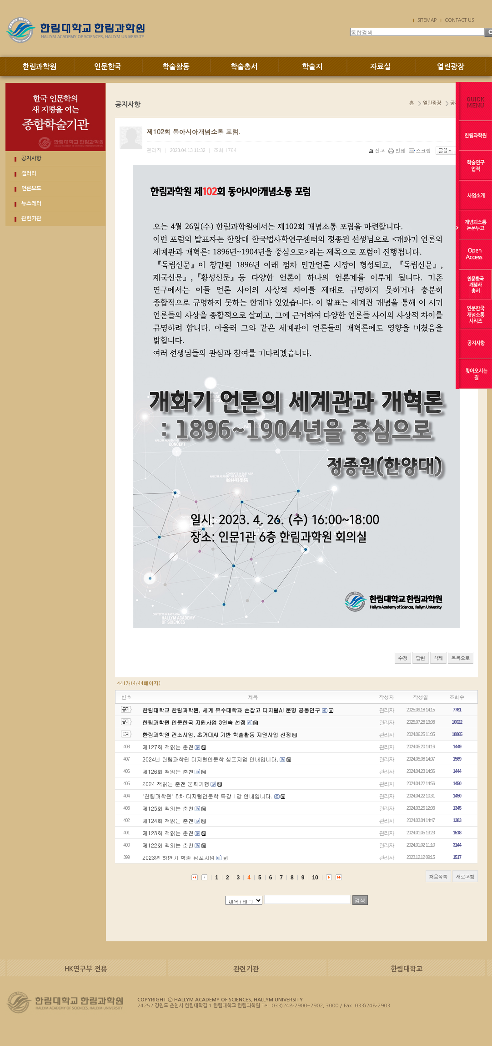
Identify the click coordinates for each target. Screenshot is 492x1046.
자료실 (380, 66)
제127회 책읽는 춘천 (168, 747)
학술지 (312, 66)
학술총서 (244, 66)
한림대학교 (406, 968)
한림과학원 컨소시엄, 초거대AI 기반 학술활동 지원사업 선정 (216, 734)
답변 (420, 658)
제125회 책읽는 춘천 (168, 808)
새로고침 (465, 876)
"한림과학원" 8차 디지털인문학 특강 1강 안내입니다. (207, 796)
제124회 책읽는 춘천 (168, 820)
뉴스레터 (31, 203)
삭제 (438, 658)
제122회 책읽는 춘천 (168, 845)
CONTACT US (459, 20)
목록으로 (461, 658)
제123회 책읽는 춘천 (168, 833)
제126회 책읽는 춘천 (168, 771)
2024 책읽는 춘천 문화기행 (176, 783)
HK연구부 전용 (86, 968)
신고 (377, 150)
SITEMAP (427, 20)
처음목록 (438, 876)
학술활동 (176, 66)
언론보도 (31, 188)
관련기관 (31, 218)
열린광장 (450, 66)
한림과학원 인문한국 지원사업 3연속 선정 (194, 722)
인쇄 (398, 150)
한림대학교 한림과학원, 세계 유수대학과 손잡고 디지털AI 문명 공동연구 (232, 710)
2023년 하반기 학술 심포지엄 (178, 857)
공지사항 (31, 158)
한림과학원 (39, 66)
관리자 (386, 710)
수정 (402, 658)
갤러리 (28, 173)
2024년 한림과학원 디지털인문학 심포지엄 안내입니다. (210, 759)
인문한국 (107, 66)
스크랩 (420, 150)
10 (315, 877)
